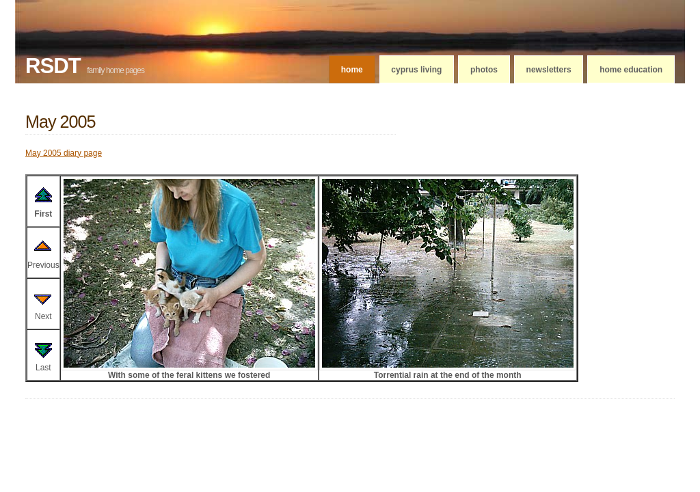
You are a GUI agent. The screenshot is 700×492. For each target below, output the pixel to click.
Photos (484, 69)
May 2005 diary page (63, 153)
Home (352, 69)
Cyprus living (416, 69)
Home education (631, 69)
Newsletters (548, 69)
